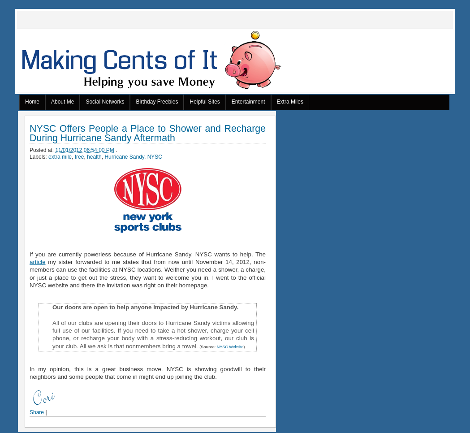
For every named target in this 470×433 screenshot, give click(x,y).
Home (32, 102)
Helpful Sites (205, 102)
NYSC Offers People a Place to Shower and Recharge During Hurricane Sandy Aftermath (148, 133)
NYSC (154, 157)
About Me (62, 102)
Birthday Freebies (157, 102)
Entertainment (248, 102)
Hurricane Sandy (124, 157)
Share (37, 412)
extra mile (60, 157)
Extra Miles (290, 102)
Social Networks (105, 102)
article (38, 262)
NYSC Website (230, 347)
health (94, 157)
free (79, 157)
